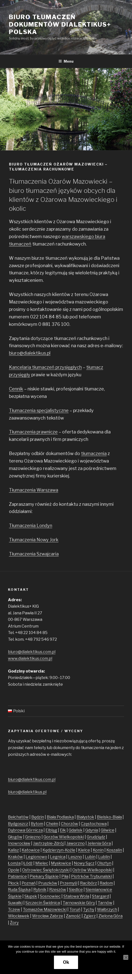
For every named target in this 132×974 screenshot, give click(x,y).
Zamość (73, 916)
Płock (13, 883)
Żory (14, 922)
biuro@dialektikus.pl (29, 353)
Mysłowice (61, 863)
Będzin (37, 817)
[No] (125, 957)
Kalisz (13, 850)
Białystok (85, 817)
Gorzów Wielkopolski (64, 837)
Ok (66, 962)
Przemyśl (68, 883)
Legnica (57, 856)
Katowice (31, 850)
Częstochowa (94, 823)
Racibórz (88, 883)
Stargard (100, 896)
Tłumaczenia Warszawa (33, 490)
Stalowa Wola (76, 896)
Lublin (104, 856)
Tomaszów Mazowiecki (45, 909)
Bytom (37, 823)
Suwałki (15, 902)
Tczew (14, 909)
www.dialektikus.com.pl (30, 658)
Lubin (90, 856)
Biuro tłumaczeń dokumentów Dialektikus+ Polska (60, 24)
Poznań (29, 883)
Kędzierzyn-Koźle (59, 850)
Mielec (41, 863)
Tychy (88, 909)
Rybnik (39, 889)
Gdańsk (76, 830)
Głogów (15, 837)
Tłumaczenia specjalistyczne (39, 410)
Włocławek (18, 916)
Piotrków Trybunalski (91, 876)
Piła (64, 876)
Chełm (52, 823)
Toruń (74, 909)
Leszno (75, 856)
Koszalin (114, 850)
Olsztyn (104, 863)
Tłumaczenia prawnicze (33, 431)
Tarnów (105, 902)
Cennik (16, 388)
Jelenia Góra (99, 843)
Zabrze (56, 916)
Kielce (84, 850)
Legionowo (36, 856)
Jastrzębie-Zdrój (48, 843)
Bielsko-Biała (109, 817)
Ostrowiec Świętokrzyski (46, 870)
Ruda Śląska (19, 889)
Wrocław (41, 916)
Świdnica (51, 902)
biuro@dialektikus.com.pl (31, 651)
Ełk (63, 830)
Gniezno (33, 837)
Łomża (14, 863)
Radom (106, 883)
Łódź (28, 863)
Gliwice (107, 830)
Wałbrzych (107, 909)
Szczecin (34, 902)
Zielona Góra (110, 916)
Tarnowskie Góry (79, 902)
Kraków (15, 856)
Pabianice (17, 876)
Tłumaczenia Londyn (30, 525)
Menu (66, 61)
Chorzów (69, 823)
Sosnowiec (50, 896)
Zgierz (90, 916)
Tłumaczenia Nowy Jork (33, 539)
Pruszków (47, 883)
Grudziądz (96, 837)
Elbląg (51, 830)
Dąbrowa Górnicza (25, 830)
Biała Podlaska (60, 817)
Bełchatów (18, 817)
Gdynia (91, 830)
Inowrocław (19, 843)
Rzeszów (57, 889)
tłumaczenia (94, 453)
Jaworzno (75, 843)
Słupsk (30, 896)
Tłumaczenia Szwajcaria (34, 553)
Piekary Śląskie (44, 876)
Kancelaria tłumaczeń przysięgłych (45, 367)
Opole (13, 870)
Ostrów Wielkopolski (92, 870)
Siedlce (76, 889)
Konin (98, 850)
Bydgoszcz (18, 823)
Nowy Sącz (84, 863)
